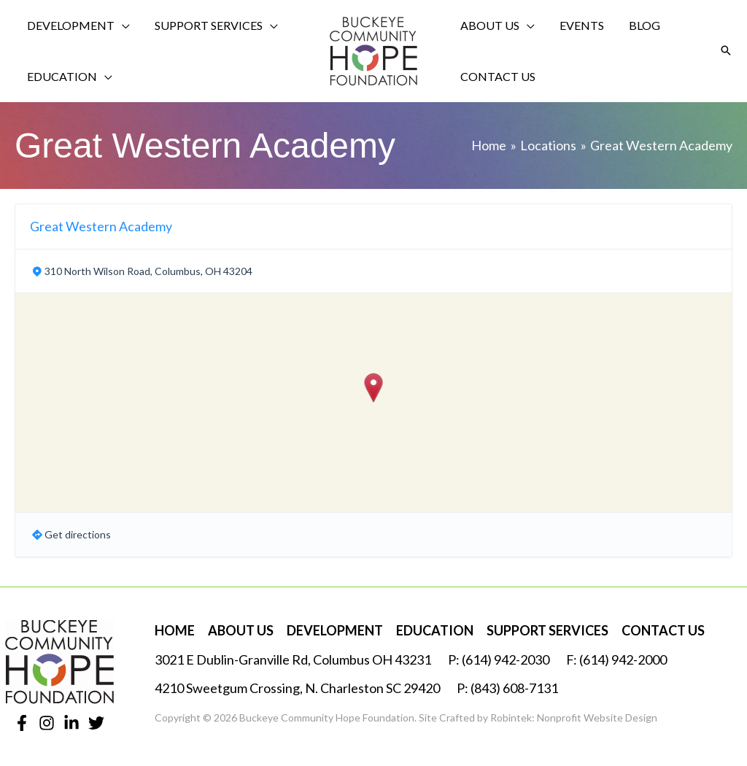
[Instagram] (47, 723)
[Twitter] (96, 723)
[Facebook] (22, 723)
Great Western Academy (101, 226)
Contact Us (663, 630)
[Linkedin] (71, 723)
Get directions (77, 534)
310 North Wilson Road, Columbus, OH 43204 (148, 271)
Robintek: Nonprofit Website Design (573, 717)
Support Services (547, 630)
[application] (119, 25)
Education (434, 630)
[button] (725, 51)
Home (175, 630)
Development (335, 630)
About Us (241, 630)
